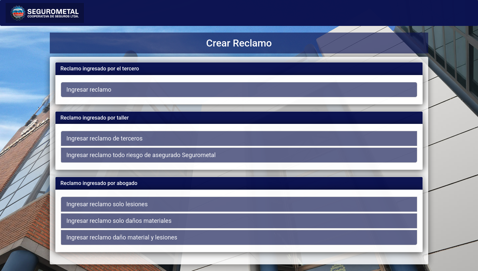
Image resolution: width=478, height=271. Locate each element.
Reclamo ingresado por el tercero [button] (99, 68)
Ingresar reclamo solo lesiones (107, 204)
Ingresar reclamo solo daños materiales (119, 220)
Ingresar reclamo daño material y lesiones (121, 237)
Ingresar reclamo (88, 89)
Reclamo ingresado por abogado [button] (98, 183)
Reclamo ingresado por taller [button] (94, 118)
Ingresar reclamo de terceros (104, 138)
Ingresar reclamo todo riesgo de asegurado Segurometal (141, 154)
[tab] (239, 68)
